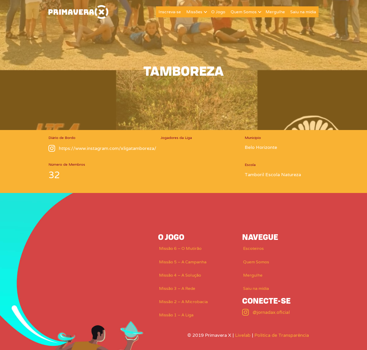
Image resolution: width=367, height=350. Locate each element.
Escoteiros (253, 248)
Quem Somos (244, 12)
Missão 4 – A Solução (180, 275)
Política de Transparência (281, 335)
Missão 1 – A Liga (176, 315)
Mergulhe (275, 12)
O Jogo (218, 12)
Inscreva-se (170, 12)
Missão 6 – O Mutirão (180, 248)
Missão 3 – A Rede (177, 288)
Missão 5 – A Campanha (182, 262)
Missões (194, 12)
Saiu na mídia (303, 12)
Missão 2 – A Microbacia (183, 301)
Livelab (243, 335)
